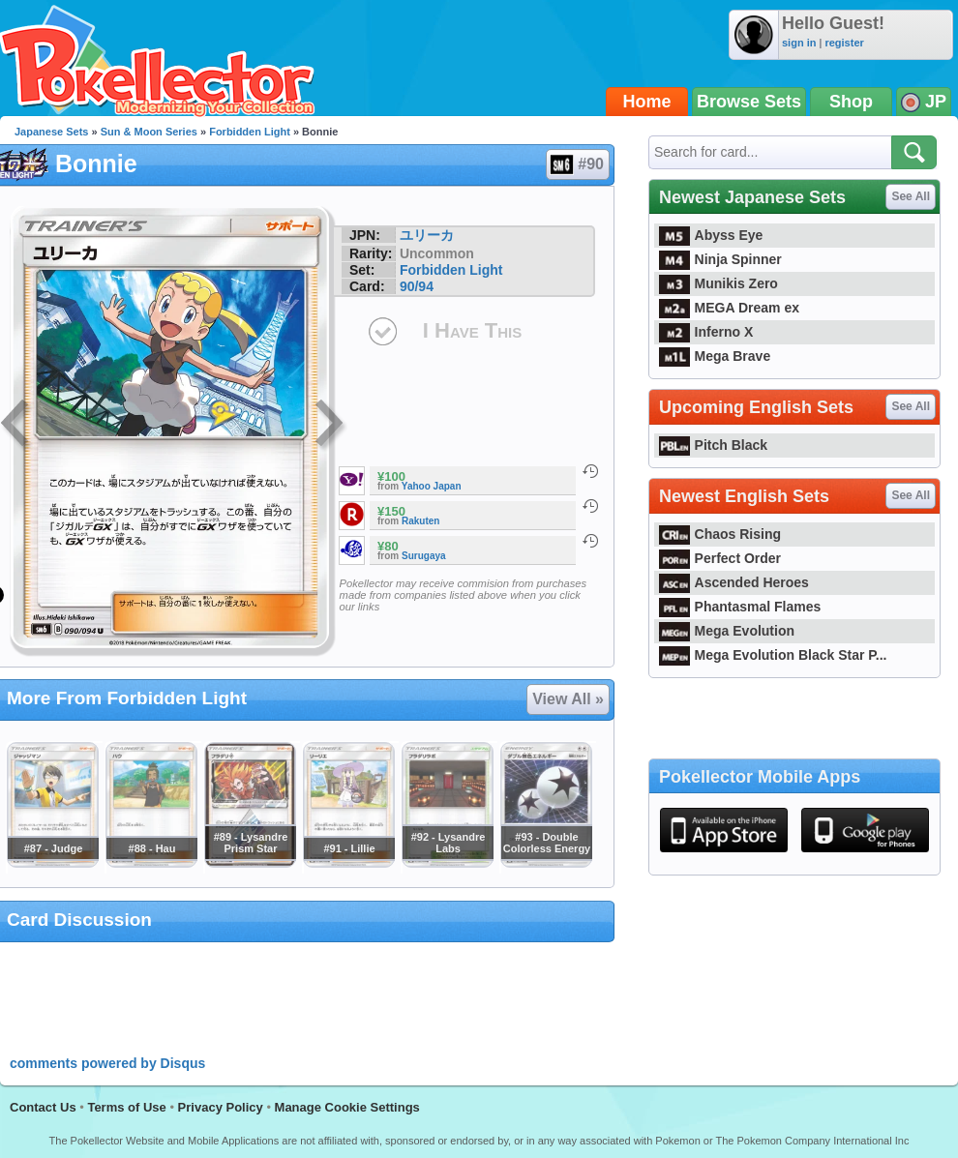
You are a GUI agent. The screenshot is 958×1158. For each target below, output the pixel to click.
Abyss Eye (711, 235)
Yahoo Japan (432, 486)
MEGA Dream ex (729, 307)
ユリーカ (427, 235)
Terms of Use (126, 1107)
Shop (851, 101)
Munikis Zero (718, 283)
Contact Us (43, 1107)
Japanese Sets (51, 131)
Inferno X (706, 332)
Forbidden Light (249, 131)
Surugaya (424, 555)
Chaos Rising (720, 534)
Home (647, 101)
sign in (799, 42)
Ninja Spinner (720, 259)
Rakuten (420, 521)
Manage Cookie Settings (347, 1107)
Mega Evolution (726, 630)
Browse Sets (749, 101)
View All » (568, 699)
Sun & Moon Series (149, 131)
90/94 (417, 286)
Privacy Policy (220, 1107)
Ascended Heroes (734, 582)
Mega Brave (714, 356)
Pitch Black (713, 445)
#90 (577, 164)
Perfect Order (720, 558)
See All (910, 196)
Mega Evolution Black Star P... (773, 655)
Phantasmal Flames (740, 606)
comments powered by (107, 1063)
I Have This (472, 330)
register (843, 42)
